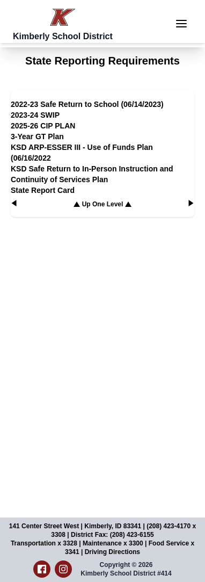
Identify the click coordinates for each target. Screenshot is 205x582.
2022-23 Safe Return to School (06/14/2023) (87, 104)
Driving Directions (112, 552)
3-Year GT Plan (37, 136)
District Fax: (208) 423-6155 (112, 534)
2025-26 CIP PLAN (43, 125)
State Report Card (43, 190)
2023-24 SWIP (35, 115)
